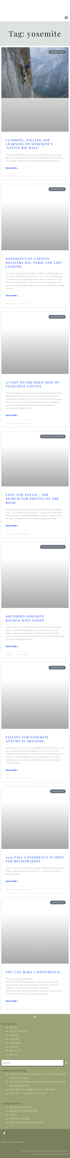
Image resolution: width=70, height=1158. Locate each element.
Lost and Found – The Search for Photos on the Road (32, 499)
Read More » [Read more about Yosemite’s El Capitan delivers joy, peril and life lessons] (12, 296)
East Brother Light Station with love (32, 1089)
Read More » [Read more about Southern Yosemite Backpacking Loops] (12, 646)
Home (13, 1027)
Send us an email (20, 1107)
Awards (14, 1039)
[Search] (66, 1063)
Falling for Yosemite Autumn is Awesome (27, 739)
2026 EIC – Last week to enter (28, 1093)
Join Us (13, 1054)
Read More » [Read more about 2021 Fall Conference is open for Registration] (12, 881)
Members (15, 1042)
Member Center (19, 1118)
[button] (66, 17)
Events (13, 1035)
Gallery (13, 1046)
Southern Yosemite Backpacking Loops (25, 618)
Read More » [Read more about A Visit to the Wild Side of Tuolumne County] (12, 415)
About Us (15, 1050)
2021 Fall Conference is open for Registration (35, 859)
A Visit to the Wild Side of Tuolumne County (32, 384)
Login (12, 1114)
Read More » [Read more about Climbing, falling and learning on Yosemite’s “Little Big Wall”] (12, 168)
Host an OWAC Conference (26, 1122)
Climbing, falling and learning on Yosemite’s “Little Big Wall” (29, 144)
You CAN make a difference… (34, 972)
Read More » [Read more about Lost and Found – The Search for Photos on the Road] (12, 526)
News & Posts (17, 1031)
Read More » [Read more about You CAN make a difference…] (12, 1001)
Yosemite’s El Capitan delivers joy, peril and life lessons (34, 262)
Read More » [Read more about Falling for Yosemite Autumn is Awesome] (12, 770)
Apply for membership (23, 1110)
